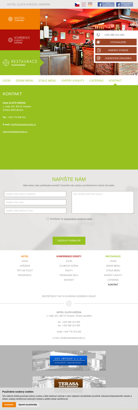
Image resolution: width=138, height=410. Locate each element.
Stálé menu (47, 80)
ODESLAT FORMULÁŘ (68, 240)
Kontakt (115, 80)
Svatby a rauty (72, 80)
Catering (97, 80)
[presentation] (69, 228)
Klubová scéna (69, 266)
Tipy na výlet (25, 270)
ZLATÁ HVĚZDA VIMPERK (127, 4)
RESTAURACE (113, 256)
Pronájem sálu (69, 275)
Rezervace (24, 275)
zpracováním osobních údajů (78, 219)
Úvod (7, 80)
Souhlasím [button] (9, 404)
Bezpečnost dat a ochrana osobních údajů (69, 296)
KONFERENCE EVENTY (69, 256)
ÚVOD (69, 261)
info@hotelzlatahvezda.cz (23, 124)
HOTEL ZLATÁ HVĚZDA (108, 4)
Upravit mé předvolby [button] (28, 404)
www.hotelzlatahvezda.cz (15, 132)
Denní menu (24, 80)
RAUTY (69, 270)
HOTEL (25, 256)
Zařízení (25, 266)
